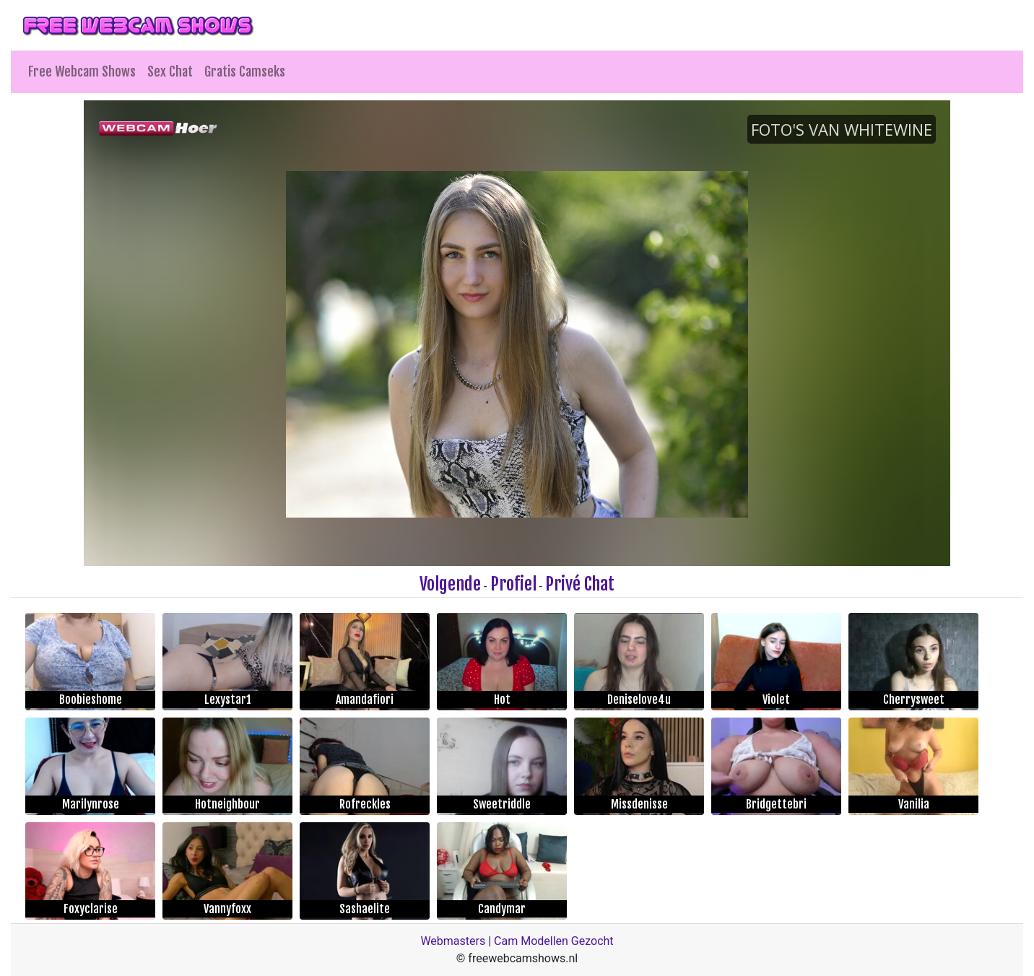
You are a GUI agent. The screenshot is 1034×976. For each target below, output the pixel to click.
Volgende (450, 584)
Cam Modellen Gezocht (554, 941)
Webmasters (452, 941)
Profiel (513, 584)
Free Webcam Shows (82, 71)
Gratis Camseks (244, 71)
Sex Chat (170, 71)
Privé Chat (579, 584)
